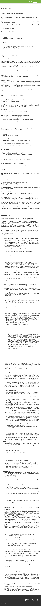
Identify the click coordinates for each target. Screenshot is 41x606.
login (35, 1)
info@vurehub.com (27, 599)
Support (32, 599)
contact (30, 1)
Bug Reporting (32, 600)
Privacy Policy (38, 599)
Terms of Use (37, 600)
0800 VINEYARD (27, 600)
